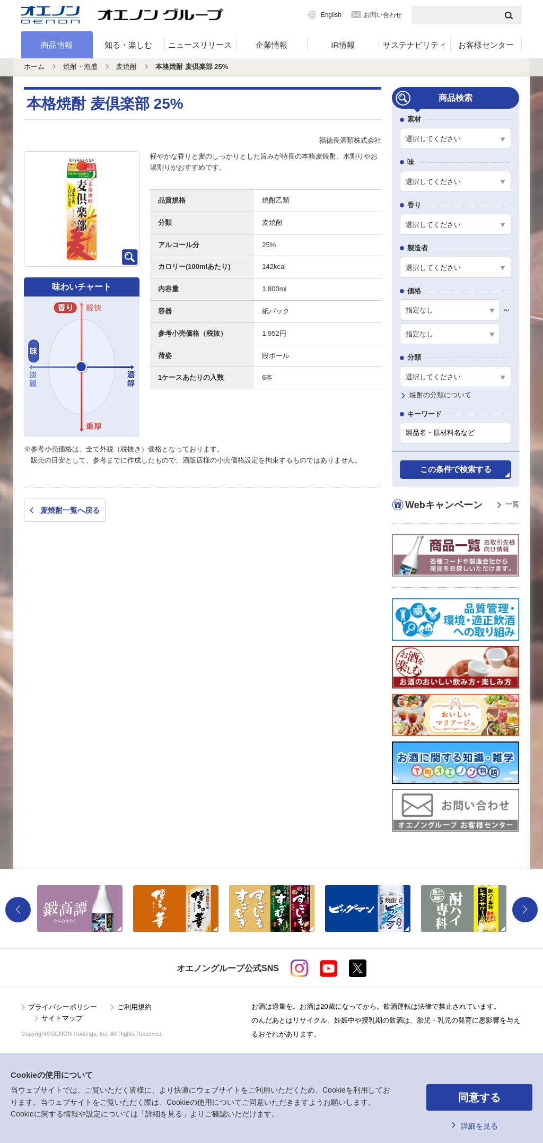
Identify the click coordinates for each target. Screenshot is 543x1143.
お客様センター (486, 44)
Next (525, 909)
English (331, 15)
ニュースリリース (200, 44)
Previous (18, 909)
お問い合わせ (383, 15)
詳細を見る (479, 1126)
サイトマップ (62, 1018)
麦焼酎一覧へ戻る (70, 510)
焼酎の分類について (440, 395)
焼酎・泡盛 (80, 67)
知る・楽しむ (128, 44)
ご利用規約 (134, 1007)
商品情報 (57, 44)
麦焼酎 (126, 67)
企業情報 (271, 44)
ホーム (34, 67)
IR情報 (343, 44)
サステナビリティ (414, 44)
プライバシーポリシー (62, 1007)
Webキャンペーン (462, 504)
